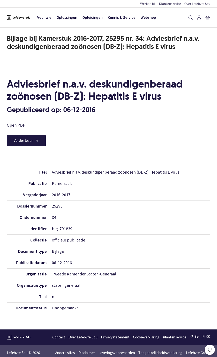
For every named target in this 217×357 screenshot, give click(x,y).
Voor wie (44, 17)
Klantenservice (170, 4)
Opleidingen (92, 17)
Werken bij (148, 4)
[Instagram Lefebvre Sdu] (203, 336)
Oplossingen (67, 17)
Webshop (148, 17)
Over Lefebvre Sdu (197, 4)
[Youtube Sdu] (208, 336)
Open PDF (16, 125)
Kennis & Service (121, 17)
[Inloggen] (199, 17)
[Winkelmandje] (207, 17)
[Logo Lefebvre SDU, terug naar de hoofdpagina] (18, 17)
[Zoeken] (190, 17)
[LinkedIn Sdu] (197, 336)
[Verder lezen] (26, 140)
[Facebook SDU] (192, 336)
